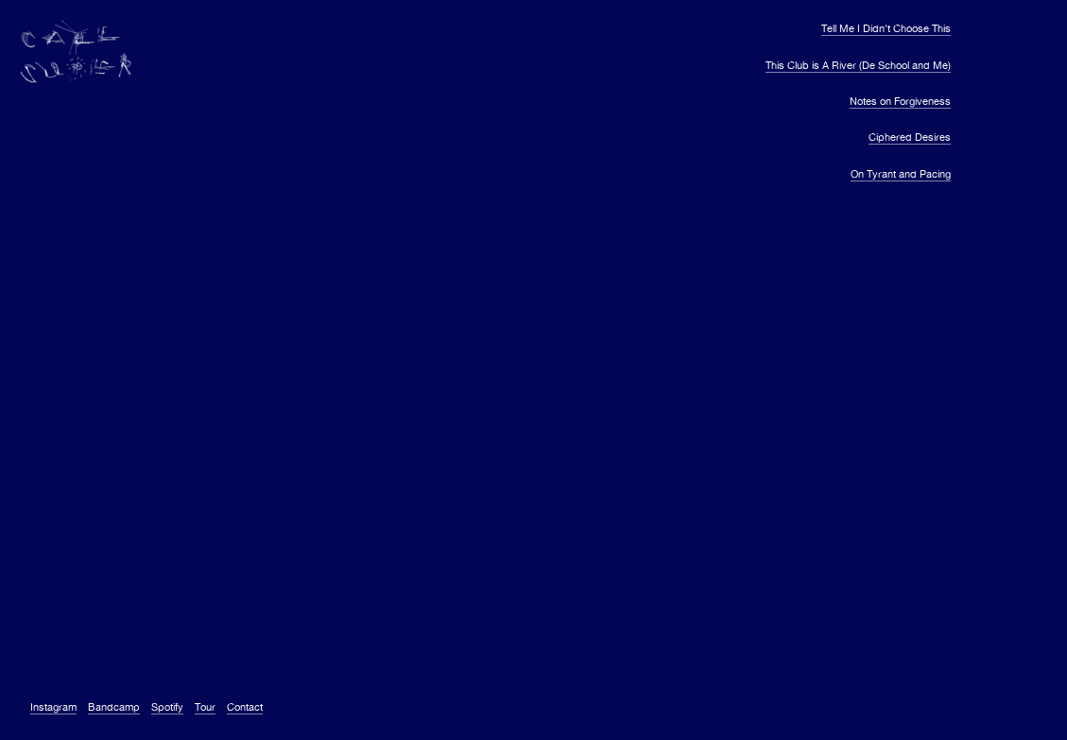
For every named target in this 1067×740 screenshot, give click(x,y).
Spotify (167, 707)
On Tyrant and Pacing (901, 174)
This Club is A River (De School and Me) (858, 65)
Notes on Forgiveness (900, 101)
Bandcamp (114, 707)
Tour (205, 707)
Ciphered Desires (910, 137)
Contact (245, 707)
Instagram (53, 707)
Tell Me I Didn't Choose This (886, 28)
